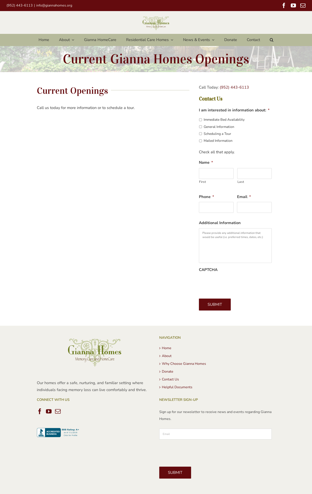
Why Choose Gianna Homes (184, 363)
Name (206, 162)
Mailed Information (218, 140)
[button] (271, 40)
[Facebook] (39, 411)
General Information (219, 126)
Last (240, 182)
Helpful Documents (177, 387)
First (202, 182)
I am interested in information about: (234, 110)
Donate (167, 371)
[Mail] (58, 411)
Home (166, 348)
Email (244, 196)
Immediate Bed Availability (224, 119)
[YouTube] (49, 411)
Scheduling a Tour (217, 133)
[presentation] (232, 283)
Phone (206, 196)
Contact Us (170, 379)
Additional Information (220, 222)
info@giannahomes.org (54, 5)
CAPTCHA (208, 269)
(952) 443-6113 (234, 87)
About (167, 356)
